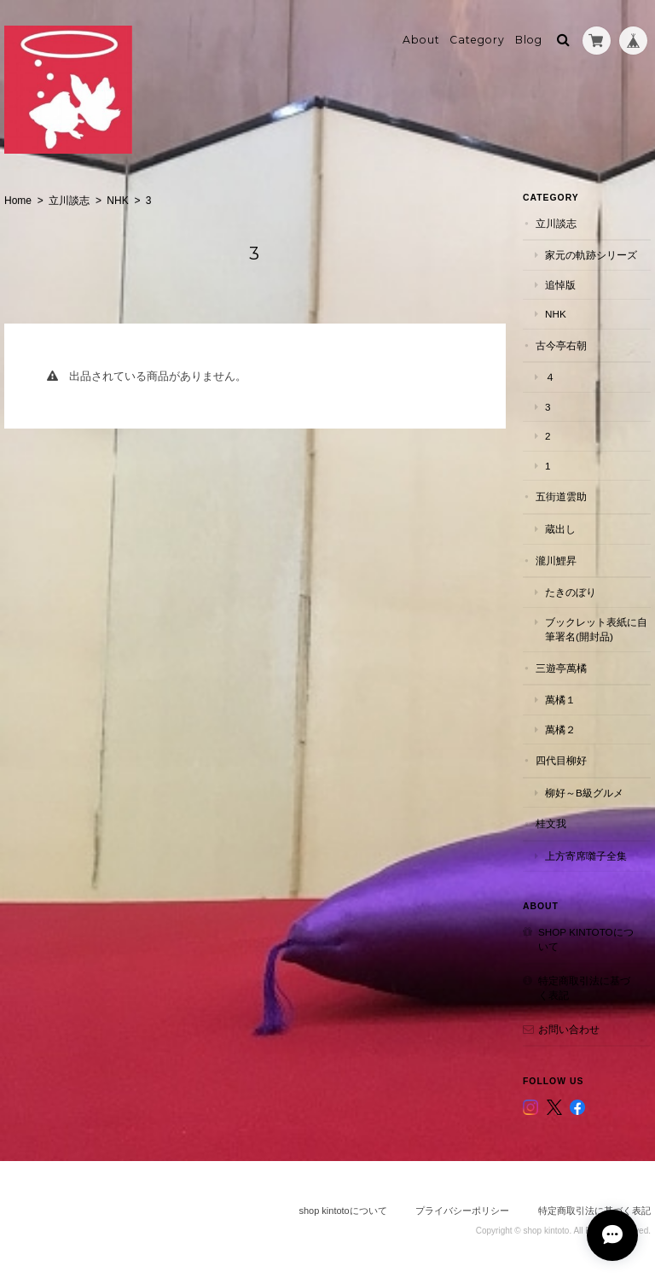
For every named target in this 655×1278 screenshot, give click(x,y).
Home (18, 201)
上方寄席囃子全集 (586, 855)
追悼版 (560, 284)
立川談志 (69, 201)
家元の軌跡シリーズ (591, 254)
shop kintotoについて (586, 939)
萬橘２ (560, 729)
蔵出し (560, 528)
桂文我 (551, 823)
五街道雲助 (561, 496)
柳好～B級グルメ (584, 792)
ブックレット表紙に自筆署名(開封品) (596, 629)
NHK (117, 201)
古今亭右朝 (561, 345)
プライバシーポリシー (462, 1210)
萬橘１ (560, 699)
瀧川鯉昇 (556, 560)
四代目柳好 (561, 760)
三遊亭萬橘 (561, 668)
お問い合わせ (569, 1029)
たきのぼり (570, 592)
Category (477, 39)
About (421, 39)
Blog (528, 39)
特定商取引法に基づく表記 (584, 988)
